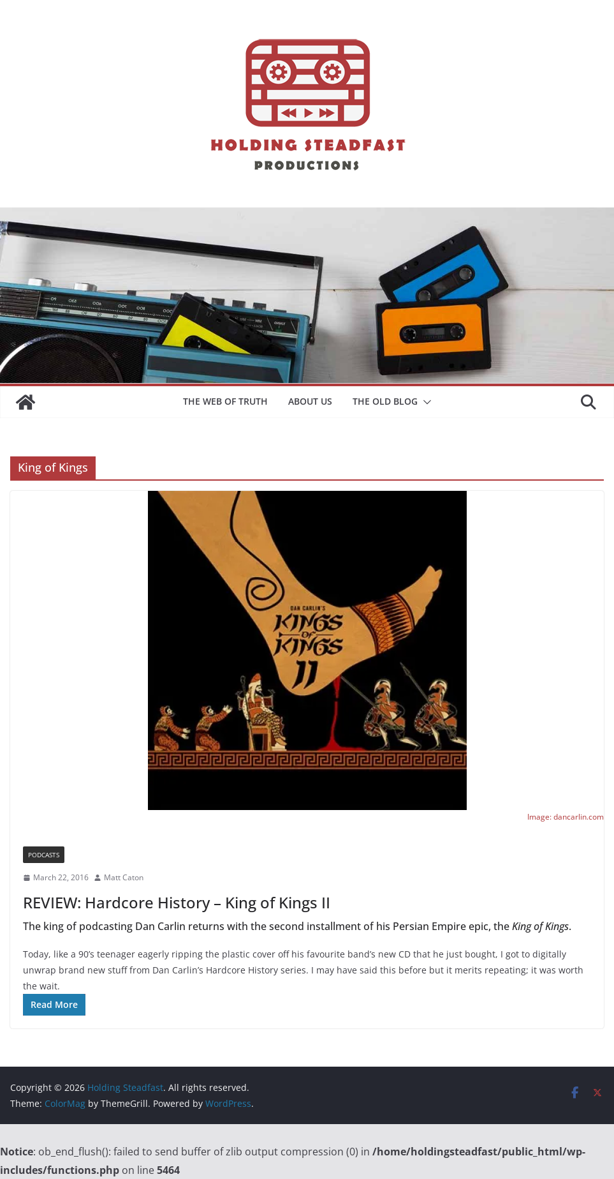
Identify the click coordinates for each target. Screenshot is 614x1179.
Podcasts (43, 854)
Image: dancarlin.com (565, 816)
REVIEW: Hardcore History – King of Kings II (176, 902)
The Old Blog (385, 401)
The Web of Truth (225, 401)
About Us (310, 401)
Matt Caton (123, 877)
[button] (425, 402)
